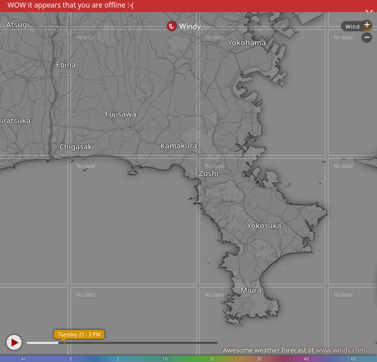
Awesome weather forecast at (294, 349)
